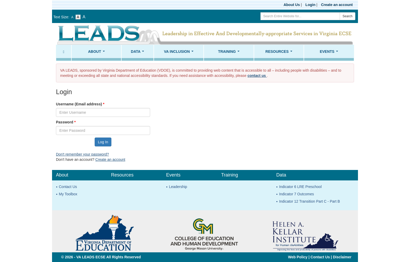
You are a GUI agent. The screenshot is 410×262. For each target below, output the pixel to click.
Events (330, 52)
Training (229, 52)
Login (310, 5)
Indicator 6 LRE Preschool (300, 187)
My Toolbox (68, 194)
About (97, 52)
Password (66, 122)
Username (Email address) (80, 104)
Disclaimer (342, 257)
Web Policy (297, 257)
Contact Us (68, 187)
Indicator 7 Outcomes (296, 194)
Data (138, 52)
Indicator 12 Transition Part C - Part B (309, 201)
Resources (279, 52)
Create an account (337, 5)
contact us (257, 75)
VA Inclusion (179, 52)
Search (347, 16)
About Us (291, 5)
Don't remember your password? (82, 154)
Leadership (178, 187)
